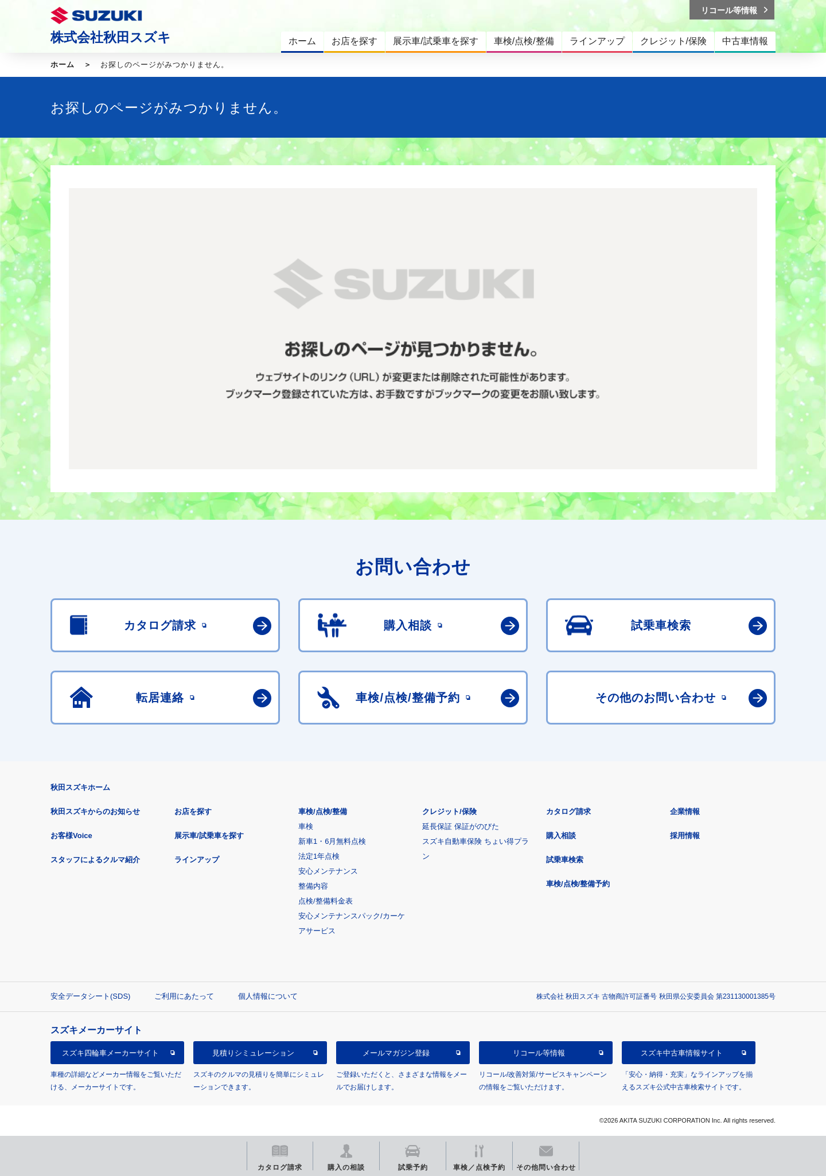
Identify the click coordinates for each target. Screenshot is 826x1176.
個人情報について (268, 996)
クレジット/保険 (449, 811)
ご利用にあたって (184, 996)
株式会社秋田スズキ (110, 37)
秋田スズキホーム (80, 787)
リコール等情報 (539, 1053)
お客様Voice (71, 835)
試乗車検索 (564, 859)
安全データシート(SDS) (90, 996)
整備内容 (313, 886)
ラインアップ (196, 859)
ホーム (62, 64)
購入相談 (561, 835)
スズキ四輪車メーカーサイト (110, 1053)
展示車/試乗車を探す (209, 835)
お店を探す (193, 811)
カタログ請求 (568, 811)
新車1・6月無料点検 (332, 841)
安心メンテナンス (328, 871)
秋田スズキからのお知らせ (95, 811)
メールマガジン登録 (396, 1053)
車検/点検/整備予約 (578, 883)
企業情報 (685, 811)
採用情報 (685, 835)
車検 (305, 826)
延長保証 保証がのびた (460, 826)
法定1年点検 (319, 856)
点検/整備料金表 (325, 901)
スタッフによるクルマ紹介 (95, 859)
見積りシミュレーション (253, 1053)
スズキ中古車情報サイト (682, 1053)
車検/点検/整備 (322, 811)
